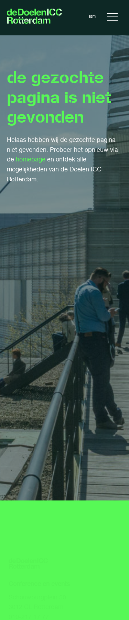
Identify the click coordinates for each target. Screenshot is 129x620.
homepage (30, 159)
